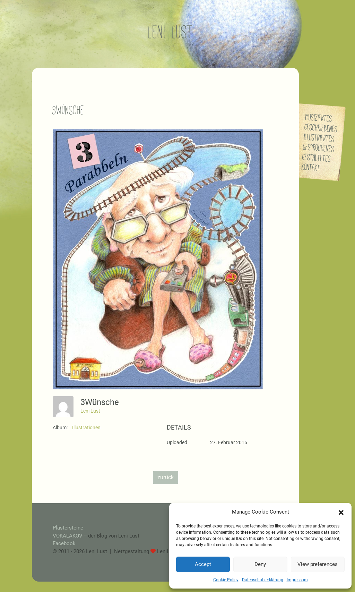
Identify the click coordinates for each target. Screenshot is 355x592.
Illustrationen (86, 427)
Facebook (64, 543)
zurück (165, 477)
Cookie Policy (226, 579)
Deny (260, 564)
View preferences (317, 564)
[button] (341, 511)
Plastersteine (68, 528)
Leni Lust (90, 411)
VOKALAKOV (68, 536)
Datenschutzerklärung (262, 579)
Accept (203, 564)
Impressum (297, 579)
